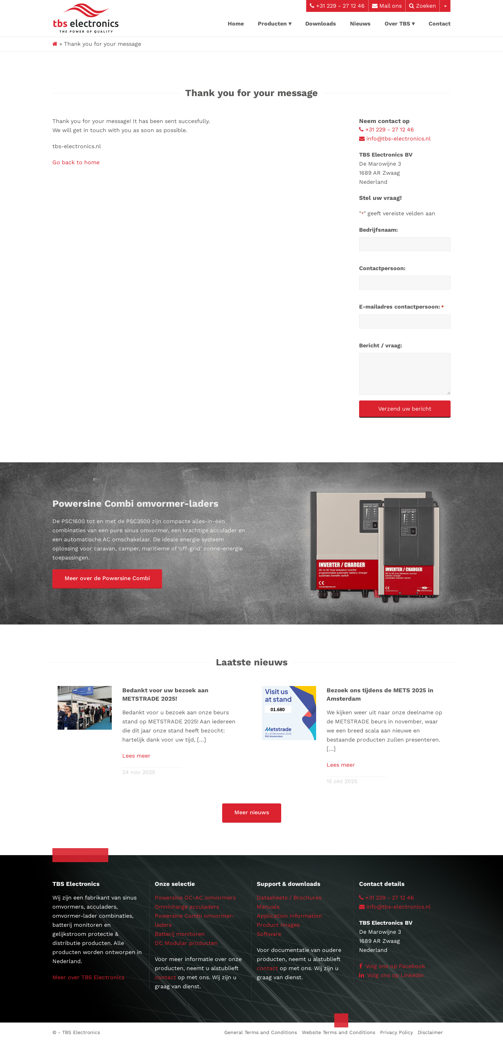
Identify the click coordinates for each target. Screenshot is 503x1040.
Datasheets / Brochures (289, 895)
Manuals (268, 904)
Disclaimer (430, 1030)
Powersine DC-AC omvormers (195, 895)
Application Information (289, 913)
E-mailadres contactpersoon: (401, 307)
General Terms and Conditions (260, 1030)
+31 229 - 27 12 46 (337, 5)
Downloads (320, 23)
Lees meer (136, 754)
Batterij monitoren (180, 932)
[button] (107, 578)
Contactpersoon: (382, 268)
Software (269, 932)
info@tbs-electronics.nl (395, 138)
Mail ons (387, 5)
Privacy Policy (396, 1030)
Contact (440, 23)
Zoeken (422, 5)
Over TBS (397, 23)
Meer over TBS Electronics (88, 975)
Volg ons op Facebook (392, 964)
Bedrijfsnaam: (378, 229)
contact (165, 975)
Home (236, 23)
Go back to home (76, 162)
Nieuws (360, 23)
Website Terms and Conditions (338, 1030)
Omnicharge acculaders (187, 904)
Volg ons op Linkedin (391, 973)
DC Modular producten (186, 941)
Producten (272, 23)
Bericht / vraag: (380, 345)
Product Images (278, 922)
